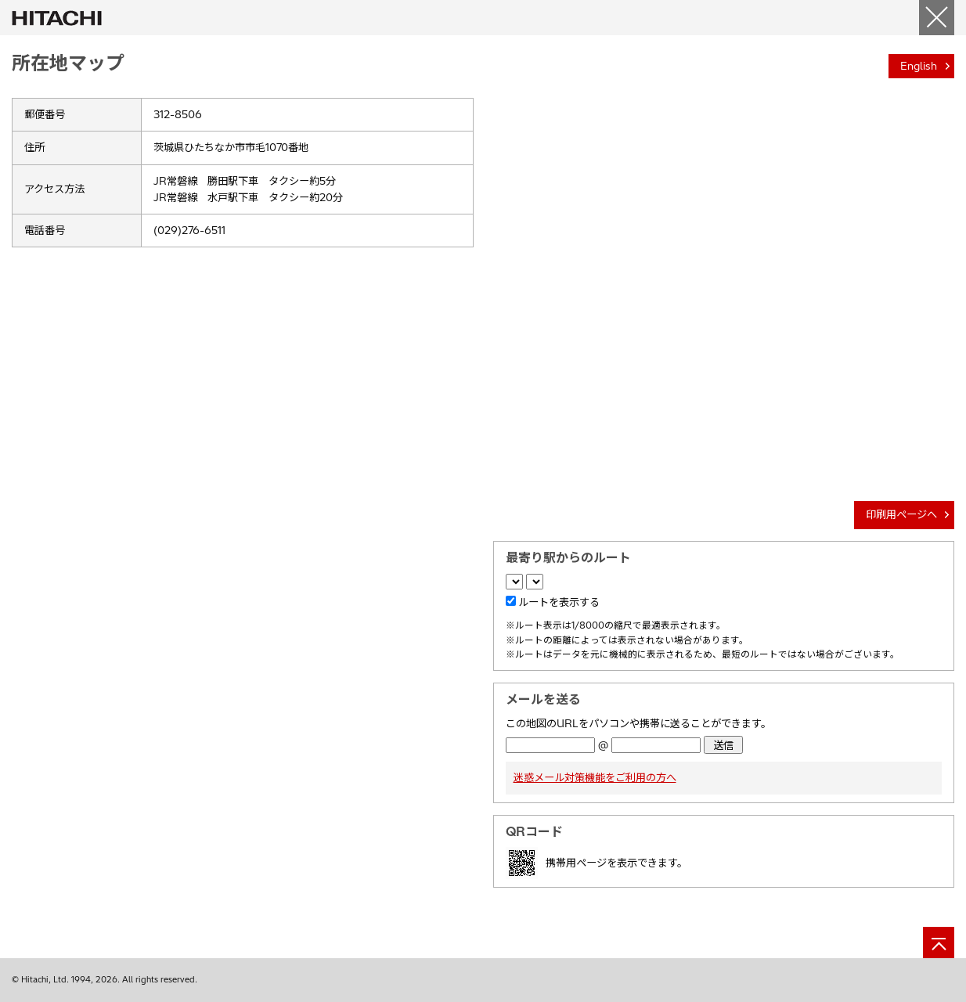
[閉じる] (936, 17)
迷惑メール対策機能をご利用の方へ (595, 777)
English (918, 65)
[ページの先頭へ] (938, 942)
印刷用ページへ (901, 514)
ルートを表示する (559, 602)
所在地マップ (68, 62)
